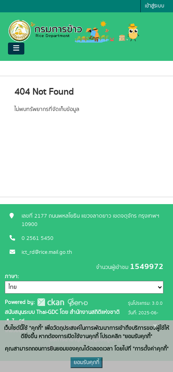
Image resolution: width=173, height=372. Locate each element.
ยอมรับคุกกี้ (86, 362)
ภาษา (11, 276)
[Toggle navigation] (16, 49)
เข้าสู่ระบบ (154, 6)
